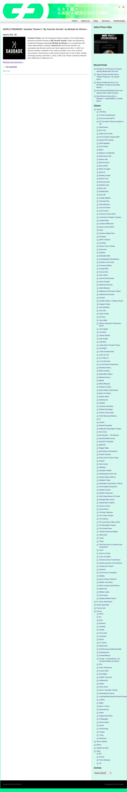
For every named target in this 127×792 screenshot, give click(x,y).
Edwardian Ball (104, 256)
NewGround (103, 400)
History (101, 684)
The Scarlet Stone (105, 528)
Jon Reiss (102, 332)
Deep (101, 230)
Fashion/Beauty (104, 655)
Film (100, 664)
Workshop (102, 738)
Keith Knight (103, 339)
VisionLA (102, 569)
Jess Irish (102, 310)
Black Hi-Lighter (105, 169)
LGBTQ (102, 700)
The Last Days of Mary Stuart (109, 522)
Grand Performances (106, 278)
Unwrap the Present (106, 566)
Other (99, 751)
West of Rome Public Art (108, 579)
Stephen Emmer (105, 490)
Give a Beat (103, 275)
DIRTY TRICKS (104, 240)
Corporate (102, 636)
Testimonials (119, 21)
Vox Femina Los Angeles (108, 572)
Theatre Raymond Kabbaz (108, 531)
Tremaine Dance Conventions (109, 560)
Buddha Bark (103, 191)
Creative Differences (106, 223)
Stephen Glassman (106, 493)
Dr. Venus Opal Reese (104, 602)
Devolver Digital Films (107, 233)
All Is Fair (102, 130)
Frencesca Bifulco (105, 265)
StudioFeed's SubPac (107, 503)
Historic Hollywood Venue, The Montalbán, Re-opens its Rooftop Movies (108, 85)
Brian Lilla (102, 188)
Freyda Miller (103, 269)
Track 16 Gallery (105, 557)
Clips (95, 21)
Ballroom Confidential (107, 153)
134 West (102, 112)
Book (101, 620)
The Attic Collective (106, 512)
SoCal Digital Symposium (108, 486)
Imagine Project (104, 304)
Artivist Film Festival (106, 140)
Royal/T (102, 461)
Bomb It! (102, 172)
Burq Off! (102, 195)
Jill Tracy (102, 317)
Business (102, 623)
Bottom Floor (103, 178)
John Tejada (103, 329)
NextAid (102, 403)
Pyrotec (102, 422)
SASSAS (102, 467)
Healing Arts (103, 680)
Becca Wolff (103, 166)
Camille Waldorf (105, 198)
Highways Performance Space (110, 291)
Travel (101, 735)
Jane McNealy (104, 307)
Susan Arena (103, 509)
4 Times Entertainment (107, 115)
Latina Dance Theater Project (109, 345)
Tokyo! (101, 541)
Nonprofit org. (104, 709)
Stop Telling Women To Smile (109, 496)
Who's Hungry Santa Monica (109, 585)
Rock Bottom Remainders (108, 451)
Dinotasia (102, 236)
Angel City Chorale (106, 133)
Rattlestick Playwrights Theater (110, 429)
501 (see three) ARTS (107, 118)
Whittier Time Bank (106, 582)
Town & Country (105, 553)
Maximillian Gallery (106, 374)
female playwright (103, 605)
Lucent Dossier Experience (108, 364)
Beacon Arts (103, 159)
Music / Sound (104, 706)
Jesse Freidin (104, 314)
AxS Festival (103, 146)
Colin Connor (104, 211)
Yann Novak (103, 595)
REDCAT (102, 445)
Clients (99, 109)
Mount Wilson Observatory (108, 390)
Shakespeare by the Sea (108, 474)
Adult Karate (103, 127)
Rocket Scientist (105, 454)
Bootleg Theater (105, 175)
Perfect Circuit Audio (106, 413)
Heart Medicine (104, 288)
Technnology (103, 729)
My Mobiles (119, 784)
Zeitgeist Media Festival (107, 598)
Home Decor (103, 687)
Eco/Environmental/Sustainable (110, 649)
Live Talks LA (104, 358)
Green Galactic (104, 281)
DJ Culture (103, 643)
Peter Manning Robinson (108, 416)
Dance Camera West (106, 227)
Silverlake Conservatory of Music (111, 483)
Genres (99, 611)
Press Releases (105, 760)
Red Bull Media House (107, 438)
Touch (101, 550)
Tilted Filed (103, 535)
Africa (101, 614)
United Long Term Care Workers (110, 563)
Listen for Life (104, 355)
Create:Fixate (104, 220)
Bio (100, 753)
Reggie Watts (104, 448)
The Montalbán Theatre (107, 525)
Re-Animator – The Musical (109, 435)
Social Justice (104, 722)
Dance (101, 639)
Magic (101, 703)
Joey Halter (103, 320)
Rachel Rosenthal (105, 425)
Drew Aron (103, 249)
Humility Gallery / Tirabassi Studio (111, 301)
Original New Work (106, 716)
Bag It (101, 150)
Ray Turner (103, 432)
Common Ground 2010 (107, 214)
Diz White (102, 243)
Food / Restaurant (105, 667)
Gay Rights (103, 674)
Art (100, 617)
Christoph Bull (104, 201)
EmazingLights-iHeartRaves (109, 259)
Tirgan (101, 538)
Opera (101, 712)
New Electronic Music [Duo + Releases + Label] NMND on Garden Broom (110, 98)
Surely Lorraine (104, 506)
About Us (85, 21)
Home (74, 21)
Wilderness (103, 589)
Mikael (101, 380)
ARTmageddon (104, 143)
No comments (11, 67)
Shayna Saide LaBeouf (107, 477)
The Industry (103, 519)
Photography (103, 719)
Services (106, 21)
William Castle (104, 592)
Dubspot (102, 252)
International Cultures (107, 693)
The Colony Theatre (106, 515)
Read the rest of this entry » (13, 62)
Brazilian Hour (104, 185)
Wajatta (102, 576)
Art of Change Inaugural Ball (109, 137)
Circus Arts (103, 633)
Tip (100, 763)
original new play (102, 748)
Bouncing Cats (104, 182)
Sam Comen (103, 464)
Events (101, 757)
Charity (101, 630)
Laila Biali (102, 342)
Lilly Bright (103, 348)
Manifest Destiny (105, 367)
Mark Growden (104, 371)
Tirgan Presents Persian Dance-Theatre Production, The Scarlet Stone (108, 76)
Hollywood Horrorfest (106, 294)
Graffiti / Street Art (105, 677)
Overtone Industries (106, 406)
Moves (99, 745)
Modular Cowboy (105, 387)
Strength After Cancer (107, 499)
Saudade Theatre (105, 470)
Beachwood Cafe (105, 156)
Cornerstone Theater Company (110, 217)
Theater (102, 732)
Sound (101, 725)
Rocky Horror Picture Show (109, 458)
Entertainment (104, 652)
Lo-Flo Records (104, 361)
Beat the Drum (104, 162)
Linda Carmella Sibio (106, 351)
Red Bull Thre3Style (106, 441)
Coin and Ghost (104, 207)
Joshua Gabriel (104, 335)
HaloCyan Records (106, 285)
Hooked (102, 298)
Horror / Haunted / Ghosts (108, 690)
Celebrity (102, 626)
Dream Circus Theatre (107, 246)
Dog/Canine (103, 646)
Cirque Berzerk (104, 204)
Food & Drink (104, 671)
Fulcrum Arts (103, 272)
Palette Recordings (106, 409)
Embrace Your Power (106, 262)
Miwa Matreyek (104, 384)
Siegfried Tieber (105, 480)
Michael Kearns (104, 377)
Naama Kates (104, 396)
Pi (100, 419)
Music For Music (105, 393)
